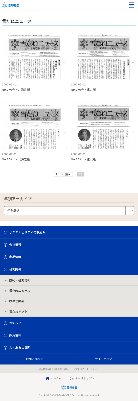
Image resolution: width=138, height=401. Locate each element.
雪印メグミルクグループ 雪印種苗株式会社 (11, 5)
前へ (68, 174)
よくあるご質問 (19, 347)
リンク (94, 369)
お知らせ (15, 323)
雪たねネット (18, 311)
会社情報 (15, 244)
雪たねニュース (19, 290)
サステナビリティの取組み (27, 232)
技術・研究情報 (19, 280)
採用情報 (15, 335)
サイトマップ (103, 358)
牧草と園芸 (16, 301)
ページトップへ (85, 378)
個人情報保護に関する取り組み (53, 369)
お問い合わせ (34, 358)
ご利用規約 (79, 369)
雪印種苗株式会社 (69, 387)
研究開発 (15, 269)
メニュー (132, 5)
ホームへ (56, 378)
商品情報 (15, 256)
